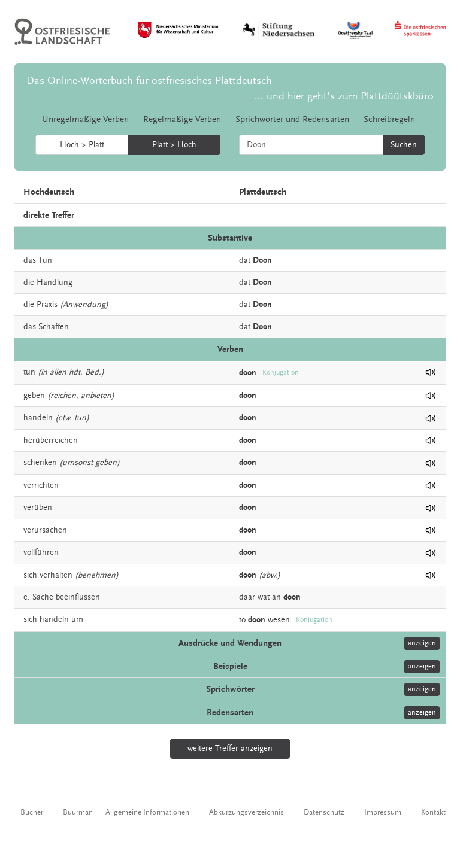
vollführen (41, 552)
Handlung (54, 282)
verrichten (41, 485)
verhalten (56, 575)
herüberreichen (50, 440)
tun (29, 372)
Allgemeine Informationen (147, 812)
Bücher (31, 812)
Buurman (78, 812)
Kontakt (433, 812)
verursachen (45, 530)
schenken (40, 462)
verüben (37, 507)
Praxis (47, 304)
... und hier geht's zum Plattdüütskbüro (344, 96)
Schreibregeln (389, 119)
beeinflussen (78, 597)
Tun (45, 260)
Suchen (404, 145)
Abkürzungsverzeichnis (246, 812)
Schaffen (53, 327)
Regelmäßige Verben (182, 119)
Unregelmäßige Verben (85, 119)
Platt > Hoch (174, 145)
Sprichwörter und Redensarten (292, 119)
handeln (38, 418)
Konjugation (280, 372)
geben (34, 395)
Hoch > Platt (82, 145)
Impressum (382, 812)
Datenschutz (324, 812)
